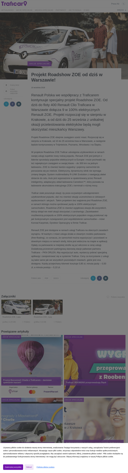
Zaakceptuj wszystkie (13, 467)
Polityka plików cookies (45, 467)
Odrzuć (29, 467)
